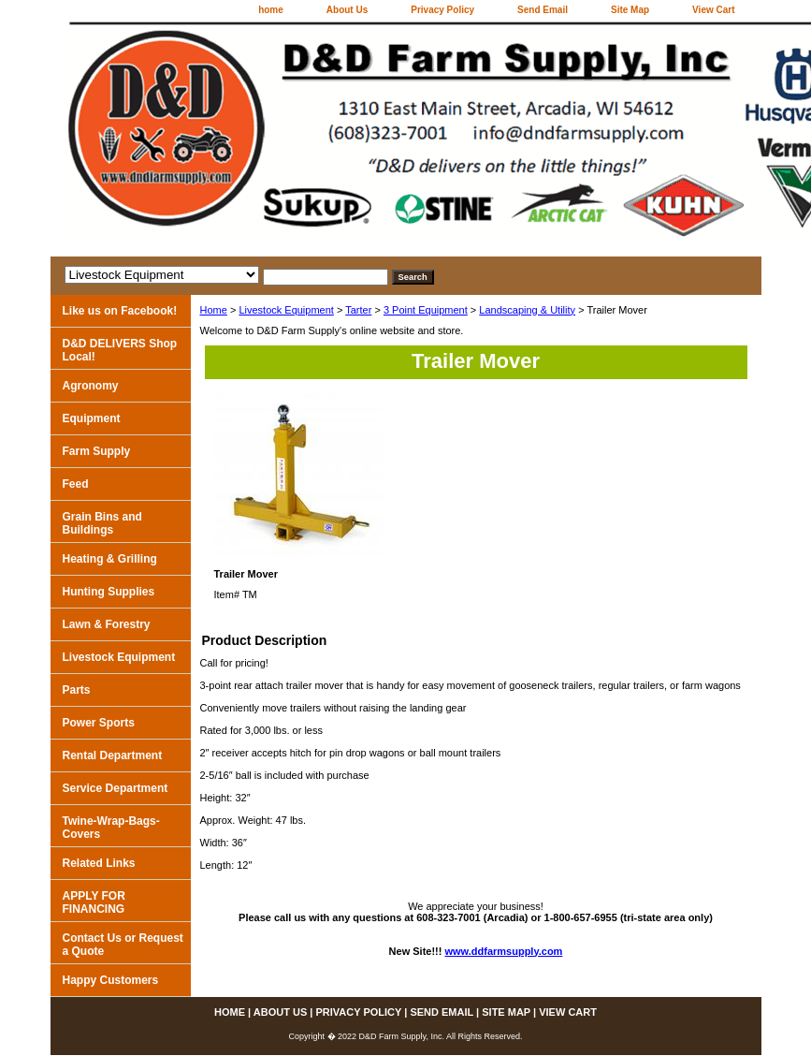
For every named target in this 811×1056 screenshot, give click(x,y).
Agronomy (91, 385)
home (270, 10)
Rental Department (113, 755)
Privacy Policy (442, 10)
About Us (347, 10)
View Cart (713, 10)
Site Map (630, 10)
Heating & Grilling (110, 558)
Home (213, 309)
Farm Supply (97, 451)
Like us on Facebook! (120, 310)
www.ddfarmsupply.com (504, 951)
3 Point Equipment (426, 309)
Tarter (358, 309)
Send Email (542, 10)
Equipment (92, 418)
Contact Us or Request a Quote (123, 944)
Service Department (115, 788)
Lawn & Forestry (107, 624)
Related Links (99, 863)
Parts (77, 690)
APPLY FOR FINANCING (94, 902)
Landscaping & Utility (527, 309)
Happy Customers (111, 980)
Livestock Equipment (286, 309)
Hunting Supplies (109, 591)
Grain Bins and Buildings (102, 523)
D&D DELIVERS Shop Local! (120, 350)
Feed (76, 484)
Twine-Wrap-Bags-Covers (111, 827)
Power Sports (99, 722)
